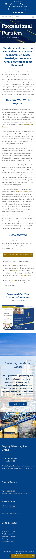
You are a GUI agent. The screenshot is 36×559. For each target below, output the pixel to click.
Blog (12, 265)
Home (3, 38)
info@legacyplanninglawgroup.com (18, 4)
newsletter (25, 275)
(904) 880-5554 (18, 1)
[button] (33, 17)
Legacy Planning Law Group (16, 551)
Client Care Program (21, 192)
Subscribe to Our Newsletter (19, 6)
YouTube (13, 280)
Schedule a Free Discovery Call (19, 9)
